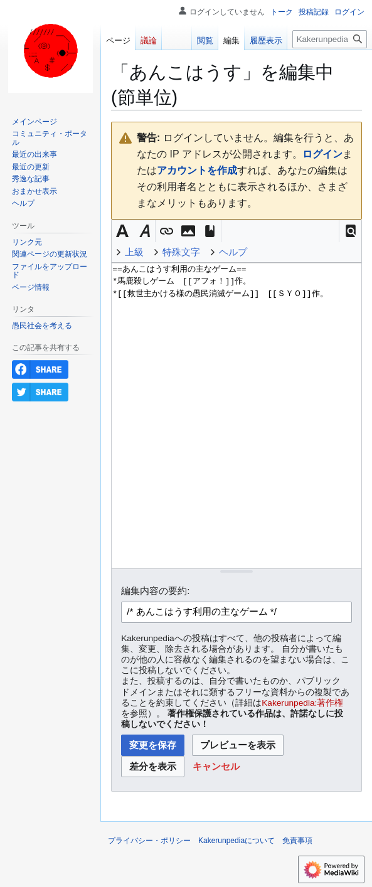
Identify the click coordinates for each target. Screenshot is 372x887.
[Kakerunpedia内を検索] (329, 39)
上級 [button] (134, 252)
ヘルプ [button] (233, 252)
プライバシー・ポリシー (149, 840)
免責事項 (297, 840)
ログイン (322, 154)
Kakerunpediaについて (236, 840)
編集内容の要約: (155, 590)
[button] (350, 231)
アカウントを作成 (197, 170)
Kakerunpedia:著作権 (302, 703)
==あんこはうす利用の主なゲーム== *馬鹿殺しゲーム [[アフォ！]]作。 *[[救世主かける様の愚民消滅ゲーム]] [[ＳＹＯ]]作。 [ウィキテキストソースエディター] (236, 415)
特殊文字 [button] (181, 252)
